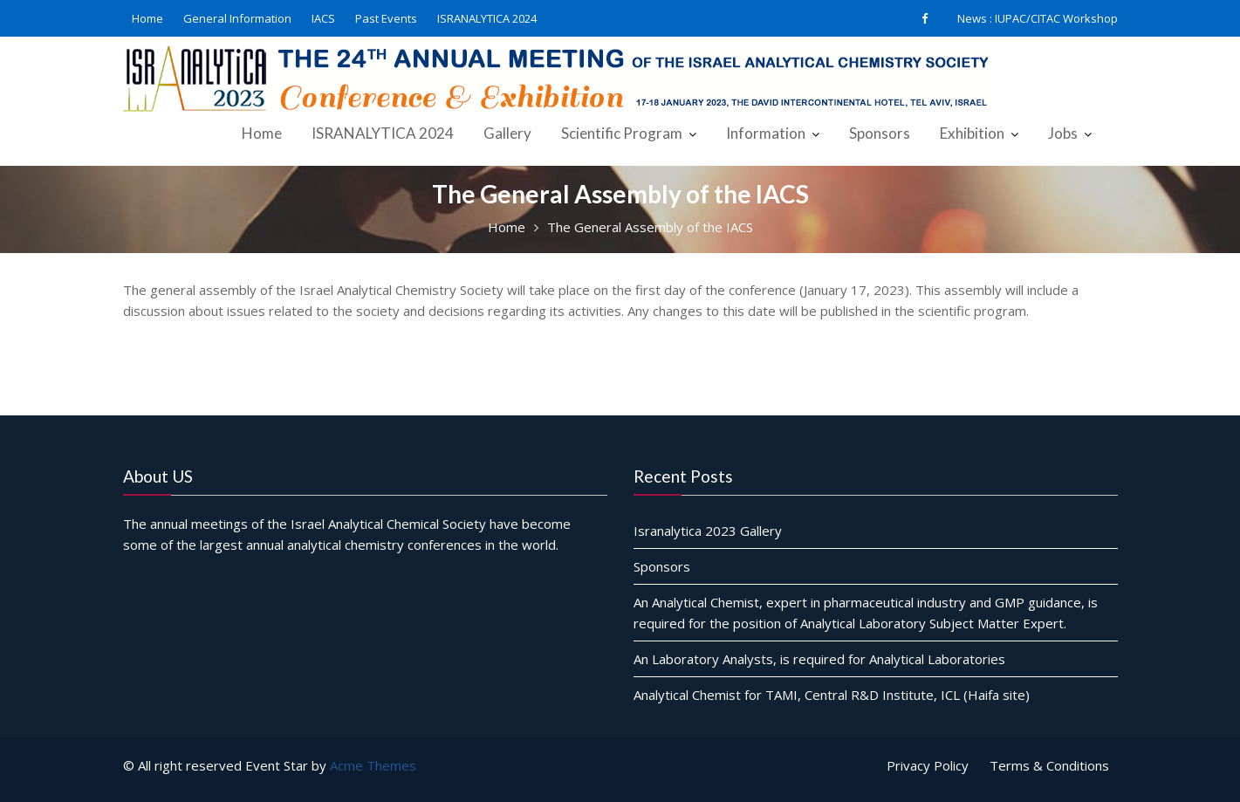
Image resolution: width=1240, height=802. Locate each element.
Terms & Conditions (1049, 765)
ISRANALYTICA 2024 (487, 18)
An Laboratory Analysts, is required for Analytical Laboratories (819, 658)
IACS (323, 18)
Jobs (1063, 133)
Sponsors (879, 133)
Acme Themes (373, 765)
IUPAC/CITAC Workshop (1056, 18)
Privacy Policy (928, 765)
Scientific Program (621, 133)
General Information (237, 18)
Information (765, 133)
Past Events (386, 18)
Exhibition (972, 133)
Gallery (507, 133)
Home (147, 18)
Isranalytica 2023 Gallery (708, 529)
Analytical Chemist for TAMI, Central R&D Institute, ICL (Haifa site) (832, 694)
